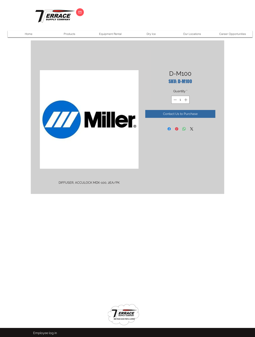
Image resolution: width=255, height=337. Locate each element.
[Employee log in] (45, 333)
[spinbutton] (180, 99)
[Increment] (186, 99)
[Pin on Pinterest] (176, 129)
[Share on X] (191, 129)
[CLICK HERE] (80, 12)
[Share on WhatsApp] (184, 129)
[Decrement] (174, 99)
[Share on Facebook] (169, 129)
